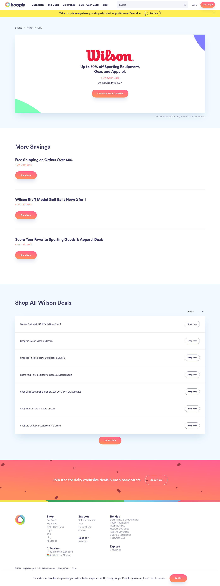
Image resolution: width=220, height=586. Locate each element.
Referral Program (86, 520)
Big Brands (52, 523)
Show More (110, 440)
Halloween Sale (117, 538)
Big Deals (51, 520)
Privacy (61, 568)
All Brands (52, 541)
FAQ (80, 523)
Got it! (178, 578)
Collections (115, 549)
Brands (18, 28)
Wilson (30, 28)
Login (49, 530)
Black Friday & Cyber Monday (124, 519)
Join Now (156, 480)
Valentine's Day (117, 525)
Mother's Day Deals (119, 528)
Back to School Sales (120, 535)
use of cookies (157, 578)
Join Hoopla (207, 4)
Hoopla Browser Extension (60, 551)
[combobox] (198, 311)
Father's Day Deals (119, 532)
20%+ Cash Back (55, 527)
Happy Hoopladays (119, 522)
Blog (49, 537)
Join (49, 534)
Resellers (83, 541)
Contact (82, 530)
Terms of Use (84, 527)
